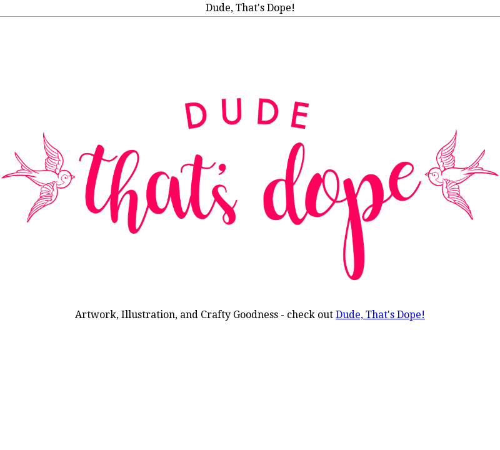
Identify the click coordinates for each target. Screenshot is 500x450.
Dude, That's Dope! (380, 315)
